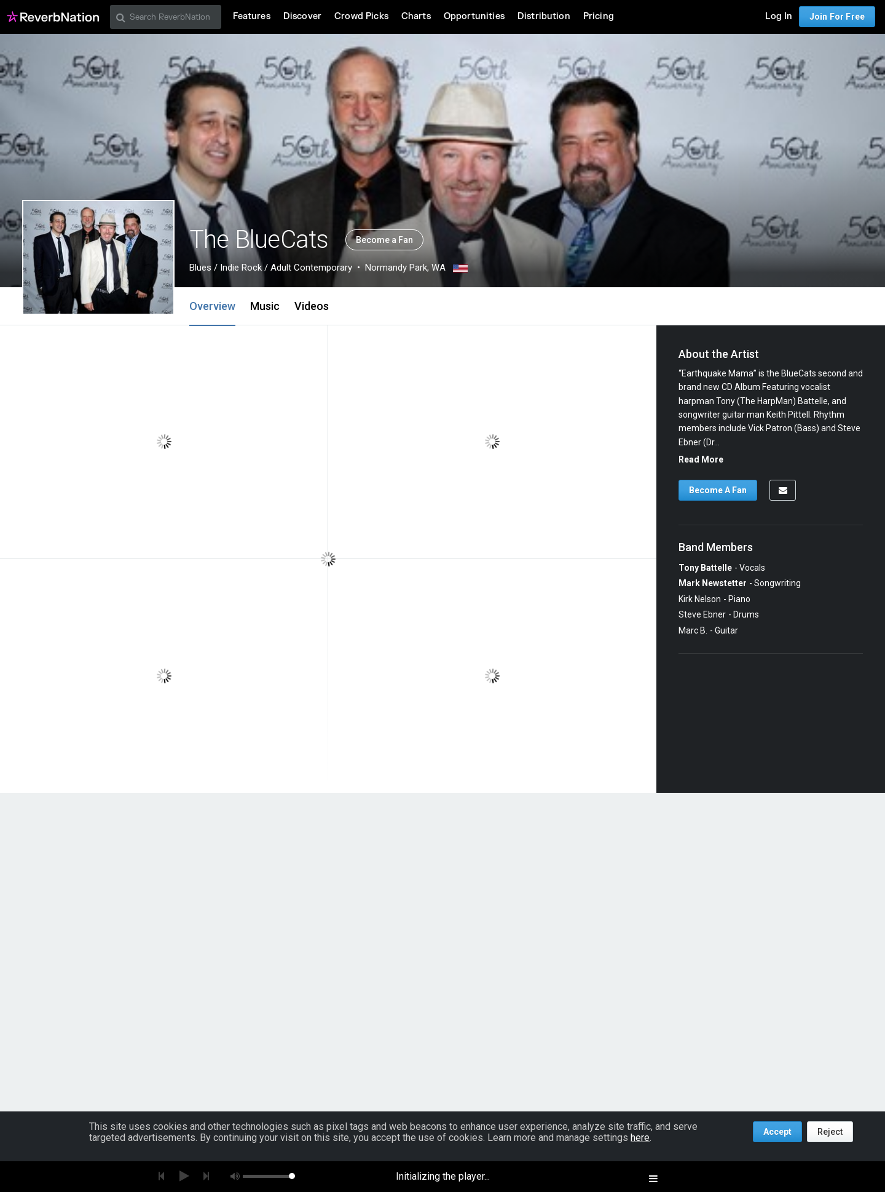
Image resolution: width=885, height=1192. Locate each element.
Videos (311, 306)
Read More (700, 459)
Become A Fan (718, 490)
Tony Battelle (705, 568)
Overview (212, 306)
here (640, 1137)
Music (265, 306)
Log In (778, 16)
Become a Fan (384, 240)
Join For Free (837, 17)
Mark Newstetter (712, 583)
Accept (777, 1132)
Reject (830, 1132)
